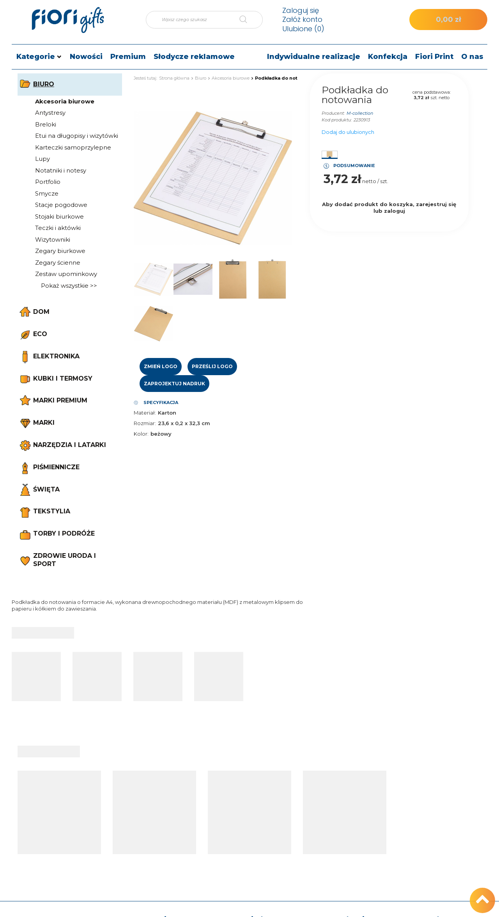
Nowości (86, 56)
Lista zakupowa (259, 817)
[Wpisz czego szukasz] (204, 19)
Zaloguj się (300, 10)
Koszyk (247, 805)
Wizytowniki (52, 239)
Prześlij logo (212, 366)
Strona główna (174, 78)
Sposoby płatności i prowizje (351, 821)
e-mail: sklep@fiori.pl (439, 805)
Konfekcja (387, 56)
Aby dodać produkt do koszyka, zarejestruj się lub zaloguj (389, 207)
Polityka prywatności (353, 849)
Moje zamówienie (176, 781)
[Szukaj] (249, 19)
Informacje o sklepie (352, 793)
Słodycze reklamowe (194, 56)
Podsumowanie (354, 165)
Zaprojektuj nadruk (174, 383)
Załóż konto (302, 19)
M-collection (360, 113)
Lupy (42, 158)
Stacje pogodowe (61, 204)
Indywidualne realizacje (313, 56)
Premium (128, 56)
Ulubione (303, 28)
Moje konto (261, 776)
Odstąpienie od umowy (357, 861)
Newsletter (253, 855)
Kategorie (35, 56)
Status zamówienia (177, 803)
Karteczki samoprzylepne (73, 147)
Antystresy (50, 112)
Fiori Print (434, 56)
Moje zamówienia (262, 793)
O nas (472, 56)
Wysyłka (336, 805)
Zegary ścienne (57, 262)
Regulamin (340, 836)
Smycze (46, 193)
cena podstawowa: (431, 92)
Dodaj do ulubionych (348, 132)
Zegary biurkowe (60, 251)
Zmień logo (160, 366)
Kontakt (429, 776)
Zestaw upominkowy (66, 274)
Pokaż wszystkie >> (69, 285)
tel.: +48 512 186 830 (439, 793)
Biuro (200, 78)
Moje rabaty (254, 842)
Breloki (45, 124)
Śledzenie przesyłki (177, 815)
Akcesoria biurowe (64, 101)
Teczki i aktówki (58, 227)
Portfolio (47, 181)
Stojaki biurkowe (59, 216)
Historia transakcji (261, 830)
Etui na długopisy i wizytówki (76, 135)
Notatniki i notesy (60, 170)
